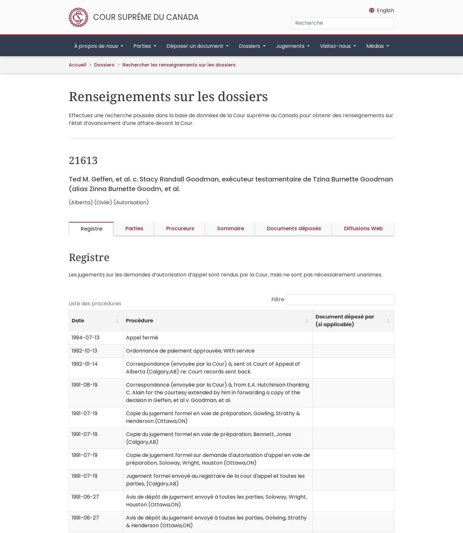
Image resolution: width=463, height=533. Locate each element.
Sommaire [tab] (230, 228)
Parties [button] (142, 46)
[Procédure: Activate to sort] (218, 320)
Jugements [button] (291, 46)
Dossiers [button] (250, 46)
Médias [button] (375, 46)
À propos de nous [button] (96, 46)
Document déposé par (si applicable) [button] (344, 320)
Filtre (277, 299)
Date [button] (78, 320)
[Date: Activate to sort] (96, 320)
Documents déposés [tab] (294, 228)
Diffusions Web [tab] (363, 228)
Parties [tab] (134, 228)
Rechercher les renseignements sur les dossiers (179, 65)
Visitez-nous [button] (336, 46)
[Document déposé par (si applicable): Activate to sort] (353, 320)
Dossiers (104, 65)
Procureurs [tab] (180, 228)
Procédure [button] (139, 320)
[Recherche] (342, 23)
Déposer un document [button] (196, 46)
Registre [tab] (91, 228)
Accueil (77, 65)
